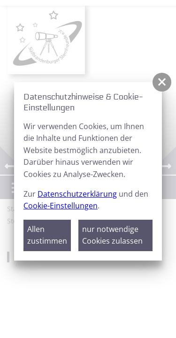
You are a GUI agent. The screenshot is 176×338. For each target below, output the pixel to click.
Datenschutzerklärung (77, 194)
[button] (162, 82)
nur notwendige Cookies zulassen (112, 235)
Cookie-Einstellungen (60, 205)
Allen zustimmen (47, 235)
